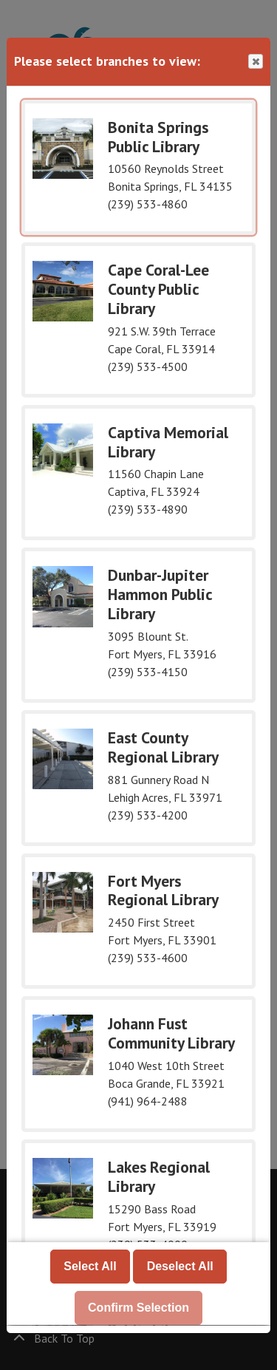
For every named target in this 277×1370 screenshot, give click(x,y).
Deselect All (180, 1267)
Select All (90, 1267)
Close (254, 61)
